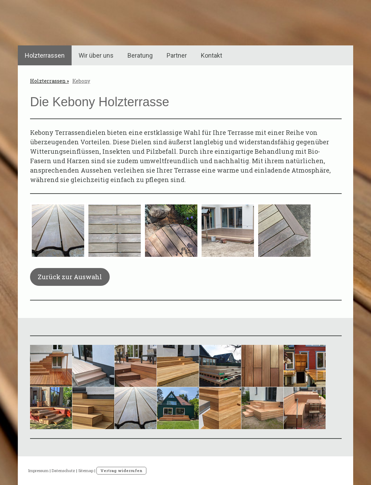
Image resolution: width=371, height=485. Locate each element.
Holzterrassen (45, 55)
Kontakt (211, 55)
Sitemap (85, 470)
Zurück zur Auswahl (70, 277)
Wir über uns (96, 55)
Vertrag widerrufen (121, 470)
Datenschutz (63, 470)
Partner (177, 55)
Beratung (140, 55)
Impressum (38, 470)
